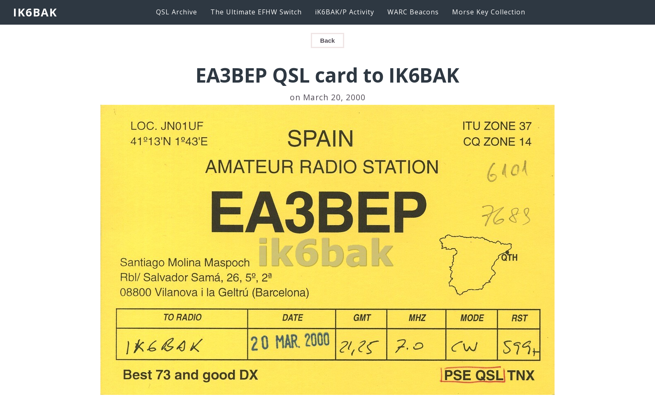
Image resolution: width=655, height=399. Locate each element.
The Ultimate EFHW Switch (256, 11)
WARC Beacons (413, 11)
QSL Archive (176, 11)
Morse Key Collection (488, 11)
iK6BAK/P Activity (344, 11)
